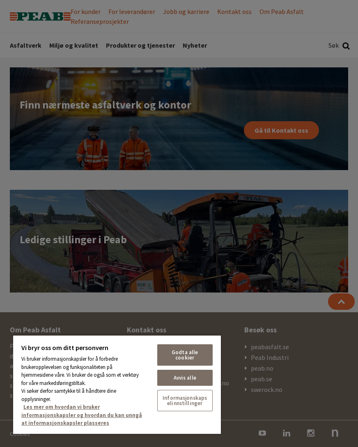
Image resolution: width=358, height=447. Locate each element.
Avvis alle (185, 377)
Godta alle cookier (185, 355)
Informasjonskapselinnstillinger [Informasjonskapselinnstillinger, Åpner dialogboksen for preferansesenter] (185, 400)
